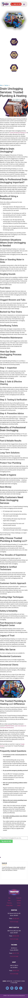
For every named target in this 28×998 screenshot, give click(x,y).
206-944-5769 (16, 936)
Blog (9, 898)
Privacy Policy (9, 905)
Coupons (19, 900)
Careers (18, 905)
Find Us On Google (14, 921)
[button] (24, 4)
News (9, 900)
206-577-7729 (16, 970)
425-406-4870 (16, 918)
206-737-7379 (16, 953)
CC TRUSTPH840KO (12, 78)
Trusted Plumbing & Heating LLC (18, 132)
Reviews (19, 903)
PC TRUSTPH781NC (14, 982)
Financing (9, 903)
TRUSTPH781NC (9, 725)
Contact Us (18, 898)
